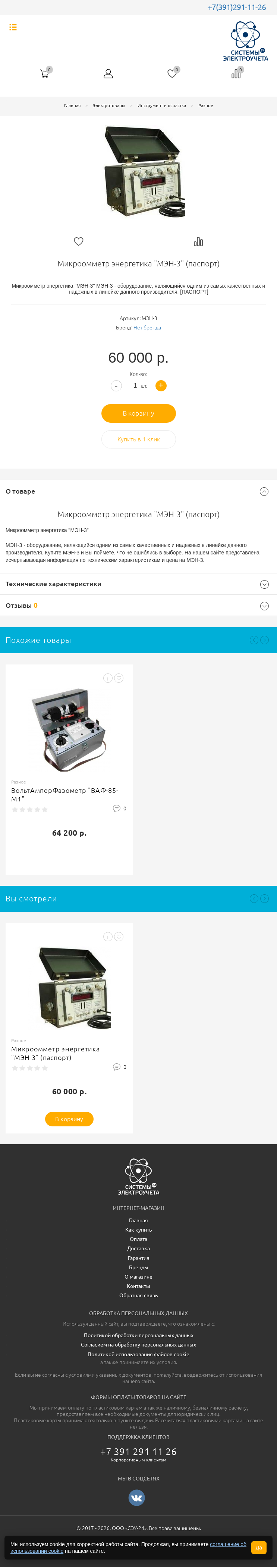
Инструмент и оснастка (162, 105)
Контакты (138, 1286)
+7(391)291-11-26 (237, 7)
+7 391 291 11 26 (138, 1451)
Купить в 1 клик (138, 439)
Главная (72, 105)
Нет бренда (147, 328)
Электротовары (109, 105)
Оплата (138, 1239)
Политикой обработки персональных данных (138, 1335)
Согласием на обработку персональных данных (138, 1345)
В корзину (138, 413)
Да (259, 1548)
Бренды (138, 1267)
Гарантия (138, 1258)
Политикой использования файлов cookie (138, 1354)
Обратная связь (138, 1295)
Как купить (138, 1230)
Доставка (138, 1248)
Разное (205, 105)
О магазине (138, 1277)
